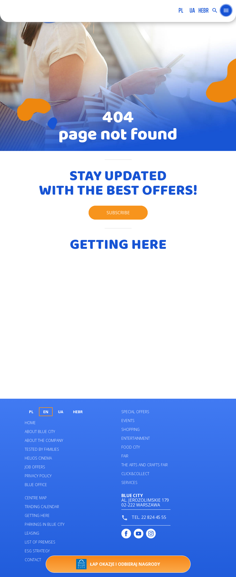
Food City (130, 447)
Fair (124, 455)
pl (181, 10)
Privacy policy (38, 475)
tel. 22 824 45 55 (143, 517)
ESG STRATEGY (37, 550)
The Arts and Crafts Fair (144, 464)
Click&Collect (135, 473)
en (45, 411)
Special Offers (135, 411)
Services (129, 482)
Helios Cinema (38, 458)
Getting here (37, 515)
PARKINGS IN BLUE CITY (44, 524)
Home (30, 422)
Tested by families (42, 449)
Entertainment (135, 438)
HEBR (203, 10)
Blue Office (36, 484)
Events (128, 420)
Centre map (36, 497)
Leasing (32, 533)
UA (192, 10)
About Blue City (40, 431)
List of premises (40, 542)
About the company (44, 440)
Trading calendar (42, 506)
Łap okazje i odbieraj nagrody (118, 564)
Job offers (35, 466)
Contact (33, 559)
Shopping (130, 429)
